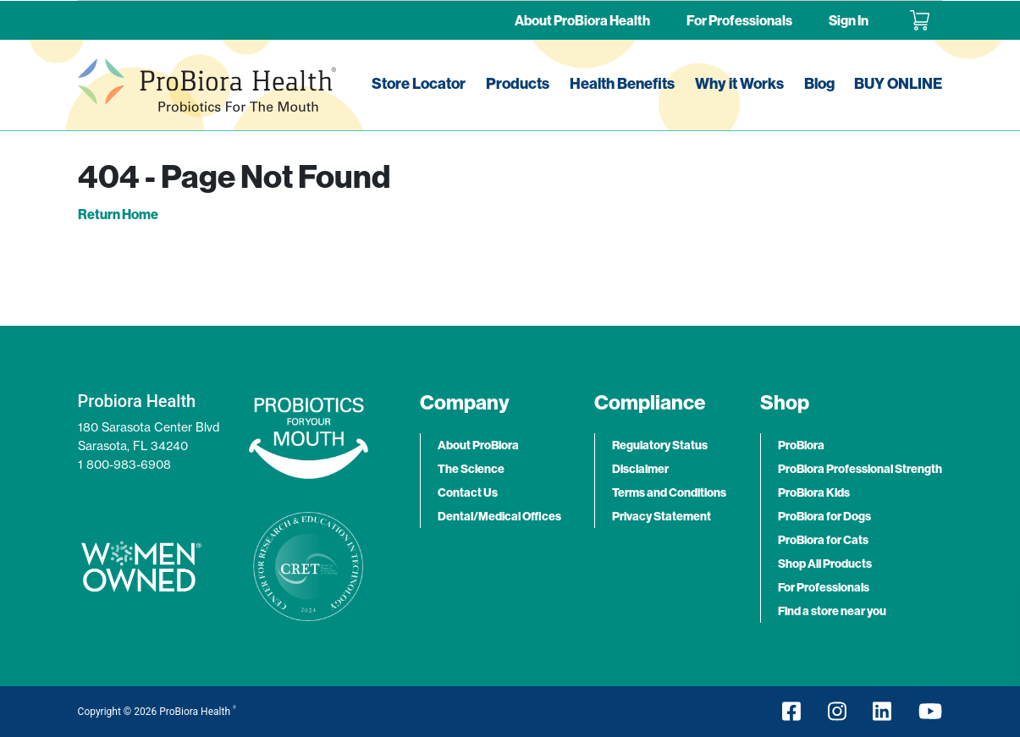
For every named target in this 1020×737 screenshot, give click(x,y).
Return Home (118, 214)
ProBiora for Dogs (824, 516)
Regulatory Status (660, 445)
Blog (819, 83)
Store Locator (419, 83)
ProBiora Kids (814, 492)
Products (517, 83)
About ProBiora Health (582, 20)
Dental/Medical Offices (499, 516)
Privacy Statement (661, 516)
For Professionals (739, 20)
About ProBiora (478, 445)
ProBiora (801, 445)
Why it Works (739, 83)
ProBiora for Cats (823, 539)
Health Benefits (622, 83)
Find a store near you (832, 611)
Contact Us (468, 492)
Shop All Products (825, 563)
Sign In (848, 20)
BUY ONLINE (898, 83)
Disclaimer (640, 468)
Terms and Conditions (669, 492)
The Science (471, 468)
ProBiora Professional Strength (860, 468)
